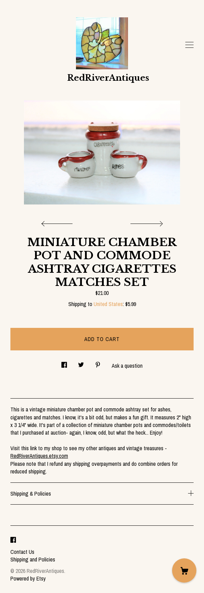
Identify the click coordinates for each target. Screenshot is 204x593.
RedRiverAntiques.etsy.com (39, 456)
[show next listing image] (145, 221)
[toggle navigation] (189, 45)
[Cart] (184, 570)
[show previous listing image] (58, 221)
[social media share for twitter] (81, 363)
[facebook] (13, 540)
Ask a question (127, 365)
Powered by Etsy (28, 578)
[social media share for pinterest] (98, 363)
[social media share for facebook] (64, 363)
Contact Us (22, 552)
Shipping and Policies (32, 559)
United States (108, 304)
